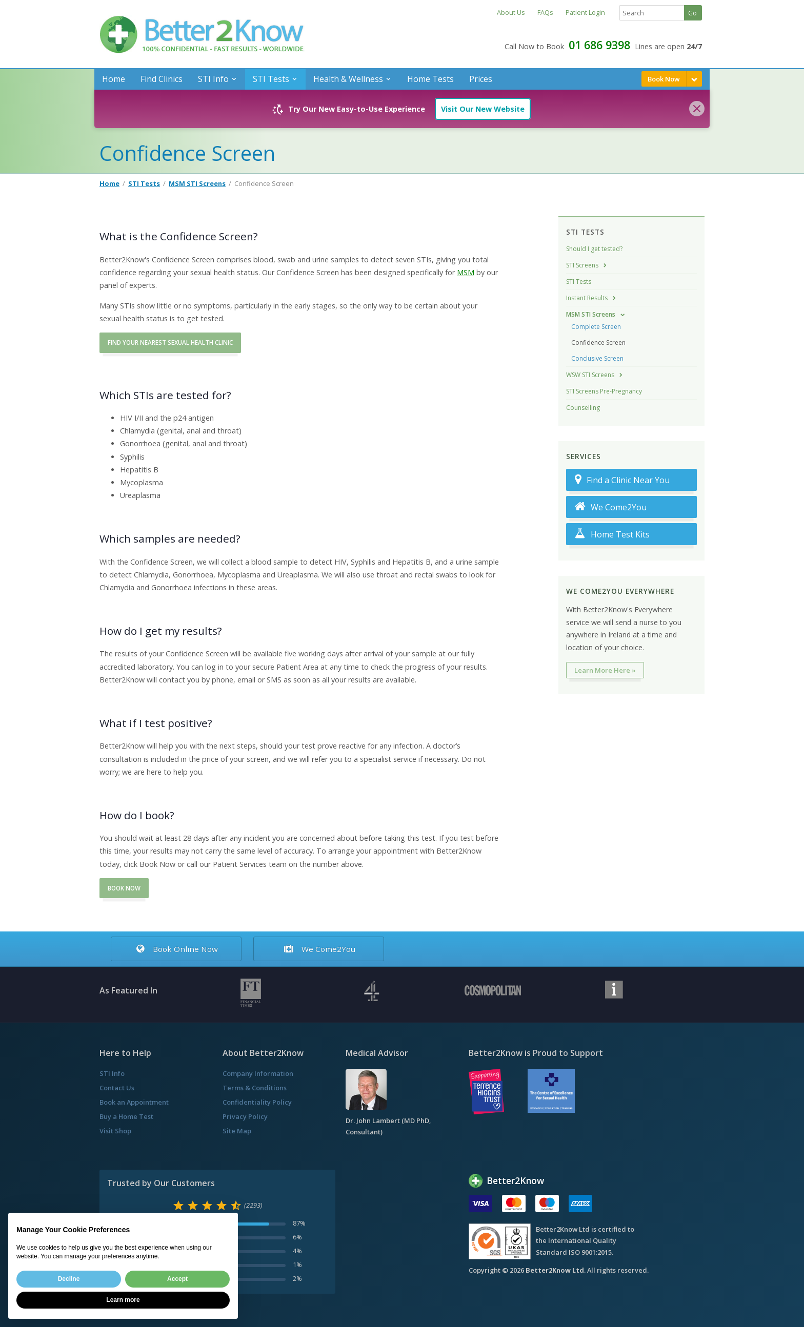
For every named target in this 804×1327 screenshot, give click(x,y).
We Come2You (611, 507)
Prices (480, 79)
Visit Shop (115, 1130)
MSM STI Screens (197, 183)
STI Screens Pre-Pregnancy (604, 391)
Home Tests (430, 79)
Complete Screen (596, 326)
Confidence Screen (598, 342)
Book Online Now (176, 949)
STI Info (213, 79)
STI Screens (582, 265)
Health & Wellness (348, 79)
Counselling (583, 407)
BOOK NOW (124, 888)
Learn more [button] (122, 1299)
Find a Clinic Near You (622, 480)
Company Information (258, 1073)
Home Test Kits (612, 534)
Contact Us (116, 1087)
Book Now (664, 79)
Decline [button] (69, 1278)
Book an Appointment (134, 1102)
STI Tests (271, 79)
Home (113, 79)
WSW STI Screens (590, 374)
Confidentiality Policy (257, 1102)
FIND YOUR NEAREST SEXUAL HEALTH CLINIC (170, 342)
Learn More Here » (605, 670)
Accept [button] (177, 1278)
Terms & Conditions (255, 1087)
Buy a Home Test (126, 1116)
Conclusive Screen (597, 358)
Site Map (237, 1130)
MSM (465, 272)
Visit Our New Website (483, 109)
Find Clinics (161, 79)
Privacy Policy (245, 1116)
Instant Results (587, 298)
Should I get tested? (594, 248)
